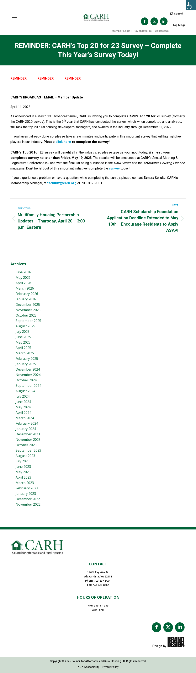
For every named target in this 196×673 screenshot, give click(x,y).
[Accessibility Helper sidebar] (191, 5)
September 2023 (28, 450)
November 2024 (28, 375)
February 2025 (27, 358)
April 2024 (23, 412)
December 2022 (28, 499)
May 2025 (23, 342)
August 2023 (25, 456)
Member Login (121, 30)
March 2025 (25, 353)
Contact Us (162, 30)
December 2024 (28, 369)
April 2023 (23, 477)
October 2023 (26, 445)
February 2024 (27, 423)
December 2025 (28, 304)
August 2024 (25, 391)
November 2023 (28, 439)
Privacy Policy (110, 666)
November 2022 (28, 504)
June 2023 (23, 466)
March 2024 (25, 418)
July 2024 (23, 396)
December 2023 (28, 434)
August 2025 (25, 326)
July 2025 (23, 331)
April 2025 (23, 348)
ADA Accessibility (88, 666)
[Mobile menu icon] (14, 17)
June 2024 (23, 402)
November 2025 (28, 310)
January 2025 (26, 364)
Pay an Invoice (142, 30)
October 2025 (26, 315)
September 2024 (28, 385)
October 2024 (26, 380)
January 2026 (26, 299)
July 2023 (23, 461)
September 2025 (28, 321)
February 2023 (27, 488)
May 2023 (23, 472)
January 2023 (26, 493)
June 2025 (23, 337)
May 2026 (23, 277)
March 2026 (25, 288)
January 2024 (26, 429)
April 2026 (23, 283)
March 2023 (25, 483)
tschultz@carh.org (61, 183)
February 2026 (27, 294)
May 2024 (23, 407)
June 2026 (23, 272)
